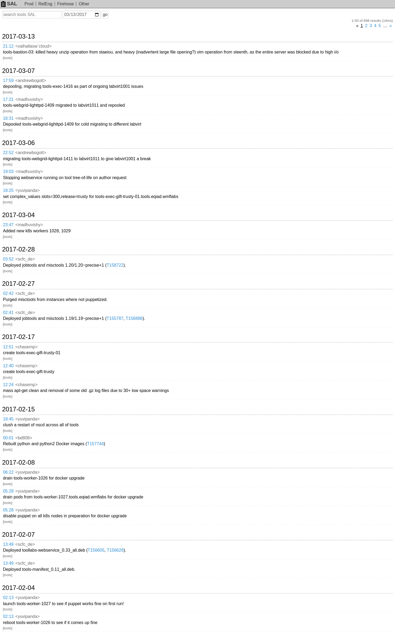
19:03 (8, 171)
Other (84, 4)
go (105, 14)
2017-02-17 (18, 337)
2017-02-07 (18, 534)
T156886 (134, 318)
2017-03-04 (18, 215)
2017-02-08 (18, 462)
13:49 (8, 544)
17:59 (8, 80)
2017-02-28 (18, 249)
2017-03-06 (18, 143)
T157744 (95, 443)
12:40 (8, 365)
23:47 (8, 224)
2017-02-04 (18, 588)
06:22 (8, 472)
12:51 (8, 347)
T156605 (96, 550)
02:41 (8, 312)
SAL (9, 3)
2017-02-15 (18, 409)
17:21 (8, 99)
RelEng (45, 4)
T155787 (115, 318)
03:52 (8, 259)
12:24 (8, 384)
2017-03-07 (18, 71)
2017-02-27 (18, 284)
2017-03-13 (18, 36)
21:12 (8, 46)
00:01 (8, 438)
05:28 (8, 491)
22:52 (8, 152)
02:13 (8, 597)
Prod (29, 4)
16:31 (8, 118)
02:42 (8, 293)
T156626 (115, 550)
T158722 (115, 265)
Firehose (65, 4)
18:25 (8, 190)
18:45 (8, 419)
